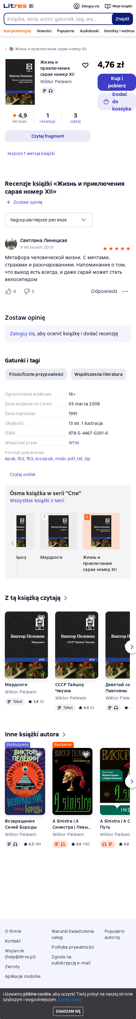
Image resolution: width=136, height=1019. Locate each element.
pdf (71, 458)
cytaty (75, 121)
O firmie (13, 931)
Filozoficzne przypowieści (36, 374)
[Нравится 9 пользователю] (11, 291)
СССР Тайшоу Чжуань (69, 687)
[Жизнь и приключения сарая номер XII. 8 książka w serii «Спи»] (101, 542)
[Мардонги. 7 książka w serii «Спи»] (58, 536)
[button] (105, 249)
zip (87, 458)
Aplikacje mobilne (23, 976)
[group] (68, 243)
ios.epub (44, 458)
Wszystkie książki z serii (37, 500)
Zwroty (12, 966)
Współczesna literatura (98, 374)
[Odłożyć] (41, 618)
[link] (59, 240)
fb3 (30, 458)
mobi (60, 458)
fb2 (21, 458)
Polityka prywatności (73, 947)
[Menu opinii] (125, 291)
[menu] (49, 220)
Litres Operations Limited (68, 998)
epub (10, 458)
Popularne (65, 31)
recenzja (47, 121)
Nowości (44, 31)
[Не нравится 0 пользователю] (30, 291)
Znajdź (122, 19)
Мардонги (16, 684)
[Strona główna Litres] (19, 6)
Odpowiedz (104, 291)
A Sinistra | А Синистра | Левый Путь (71, 824)
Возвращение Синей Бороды (21, 824)
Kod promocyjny (17, 31)
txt (79, 458)
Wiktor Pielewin (56, 81)
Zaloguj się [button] (22, 333)
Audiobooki (89, 31)
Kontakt (13, 941)
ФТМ (74, 443)
